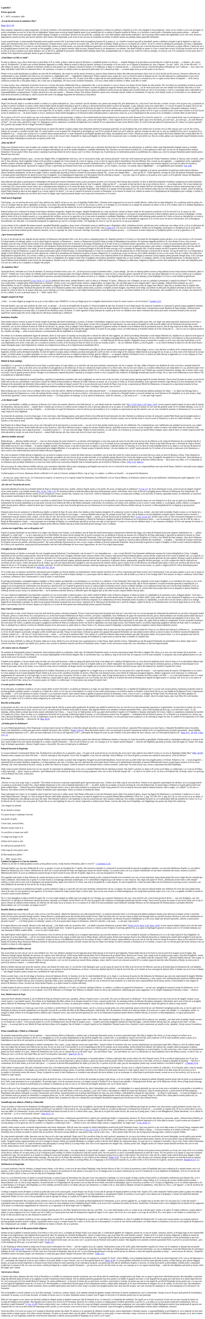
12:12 (47, 281)
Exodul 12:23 (155, 301)
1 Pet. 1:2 (51, 491)
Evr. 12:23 (131, 404)
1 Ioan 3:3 (110, 228)
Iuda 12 (140, 462)
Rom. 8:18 (110, 1260)
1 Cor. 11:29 (31, 1304)
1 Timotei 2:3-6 (191, 1063)
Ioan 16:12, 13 (47, 1114)
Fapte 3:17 (49, 1242)
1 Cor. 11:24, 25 (143, 517)
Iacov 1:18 (141, 404)
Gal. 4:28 (188, 166)
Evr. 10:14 (50, 567)
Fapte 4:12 (113, 1157)
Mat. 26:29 (44, 719)
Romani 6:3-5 (190, 1160)
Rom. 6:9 (41, 567)
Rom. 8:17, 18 (187, 732)
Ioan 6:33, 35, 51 (76, 1054)
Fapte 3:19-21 (77, 730)
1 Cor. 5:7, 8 (145, 489)
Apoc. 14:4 (151, 404)
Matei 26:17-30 (7, 25)
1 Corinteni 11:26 (103, 864)
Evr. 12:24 (41, 491)
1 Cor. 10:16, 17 (37, 281)
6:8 (195, 732)
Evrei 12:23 (134, 925)
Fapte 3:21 (99, 1254)
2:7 (198, 1160)
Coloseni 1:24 (17, 1249)
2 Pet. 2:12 (131, 462)
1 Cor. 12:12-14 (90, 1129)
